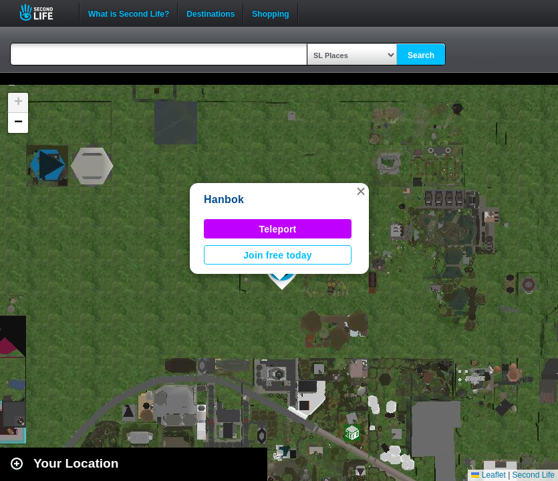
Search (421, 55)
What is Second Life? (128, 12)
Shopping (270, 12)
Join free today (277, 255)
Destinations (210, 12)
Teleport (278, 229)
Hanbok (224, 199)
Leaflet (488, 475)
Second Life (44, 12)
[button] (361, 191)
